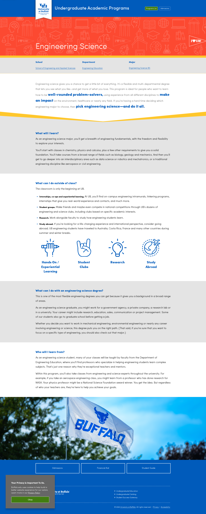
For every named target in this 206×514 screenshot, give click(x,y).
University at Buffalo (128, 507)
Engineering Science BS (139, 68)
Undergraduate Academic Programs (98, 7)
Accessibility (165, 507)
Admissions (165, 8)
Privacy (156, 507)
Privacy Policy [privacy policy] (34, 493)
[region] (30, 491)
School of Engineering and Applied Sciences (55, 68)
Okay (30, 500)
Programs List (151, 8)
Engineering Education (92, 68)
